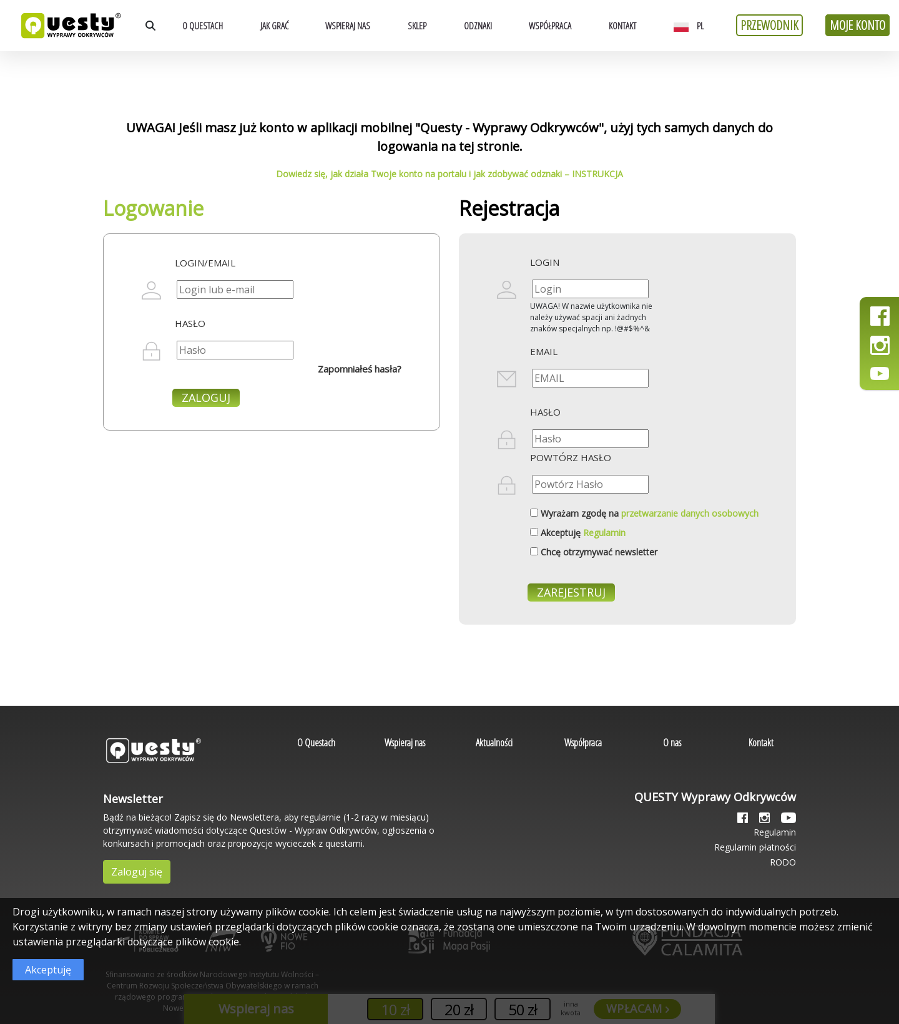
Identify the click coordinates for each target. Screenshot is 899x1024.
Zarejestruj (571, 592)
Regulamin (604, 533)
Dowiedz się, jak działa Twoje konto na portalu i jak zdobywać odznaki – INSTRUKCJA (449, 174)
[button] (691, 25)
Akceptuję (583, 533)
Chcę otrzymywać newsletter (599, 552)
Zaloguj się (136, 872)
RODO (783, 862)
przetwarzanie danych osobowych (690, 513)
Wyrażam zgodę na (650, 513)
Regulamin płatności (755, 847)
